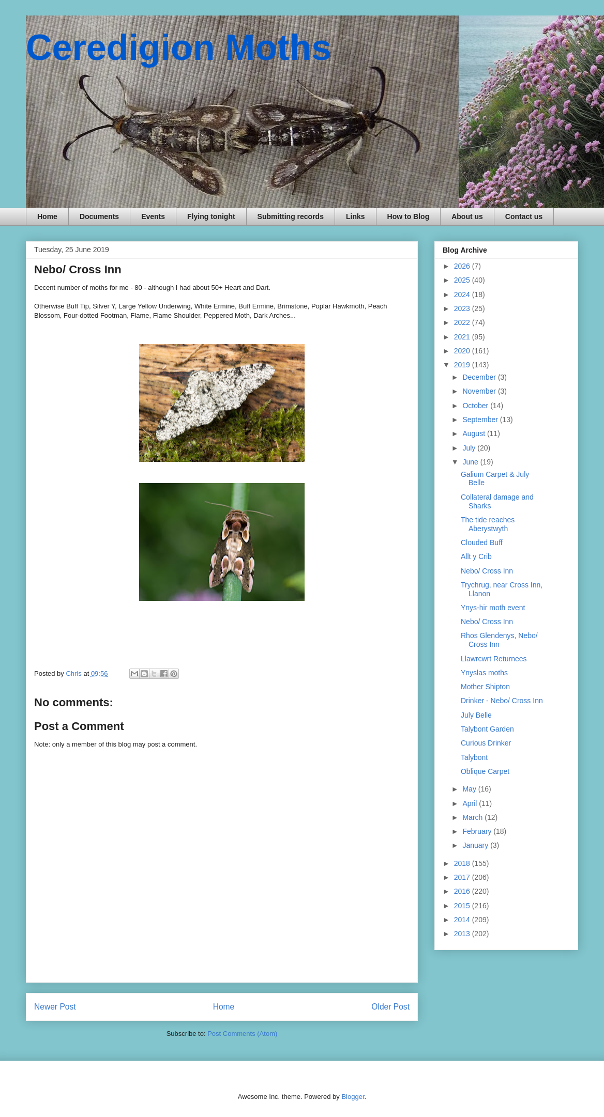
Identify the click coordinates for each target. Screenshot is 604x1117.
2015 (463, 906)
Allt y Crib (476, 556)
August (474, 433)
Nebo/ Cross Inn (487, 571)
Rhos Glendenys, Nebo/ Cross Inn (499, 639)
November (479, 391)
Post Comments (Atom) (242, 1033)
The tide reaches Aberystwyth (488, 524)
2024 (463, 294)
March (473, 817)
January (476, 845)
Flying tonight (211, 216)
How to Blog (408, 216)
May (470, 789)
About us (467, 216)
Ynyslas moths (484, 673)
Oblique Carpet (485, 771)
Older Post (390, 1006)
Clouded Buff (482, 542)
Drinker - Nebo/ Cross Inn (502, 700)
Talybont (474, 757)
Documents (99, 216)
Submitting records (291, 216)
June (471, 462)
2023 (463, 308)
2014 (463, 920)
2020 (463, 351)
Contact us (523, 216)
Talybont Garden (487, 729)
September (481, 419)
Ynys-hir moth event (493, 607)
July (469, 448)
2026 (463, 266)
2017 (463, 877)
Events (153, 216)
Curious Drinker (486, 743)
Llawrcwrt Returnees (494, 659)
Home (47, 216)
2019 (463, 365)
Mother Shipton (485, 686)
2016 (463, 891)
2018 (463, 863)
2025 (463, 280)
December (479, 377)
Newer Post (55, 1006)
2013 (463, 933)
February (477, 831)
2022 (463, 322)
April (470, 803)
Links (355, 216)
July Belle (476, 715)
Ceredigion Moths (178, 47)
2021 (463, 337)
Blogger (352, 1096)
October (476, 405)
